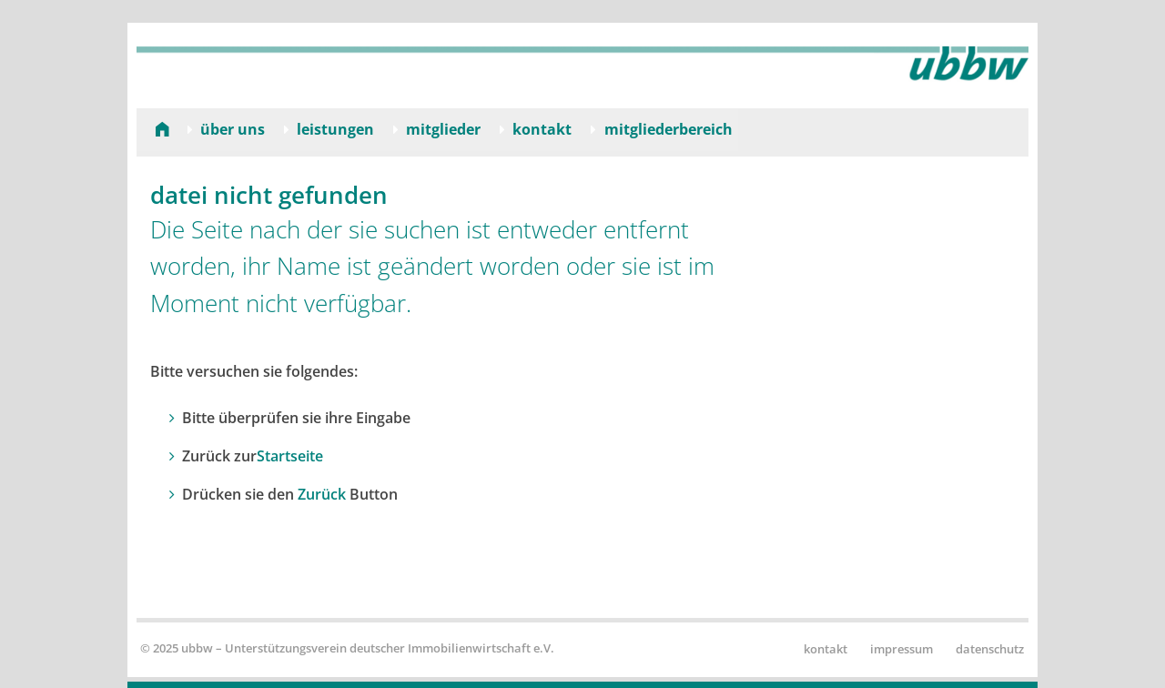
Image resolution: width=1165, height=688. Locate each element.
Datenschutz (990, 649)
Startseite (290, 456)
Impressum (901, 649)
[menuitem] (155, 129)
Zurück (322, 494)
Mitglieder (443, 129)
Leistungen (335, 129)
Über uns (232, 129)
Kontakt (542, 129)
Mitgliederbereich (668, 129)
